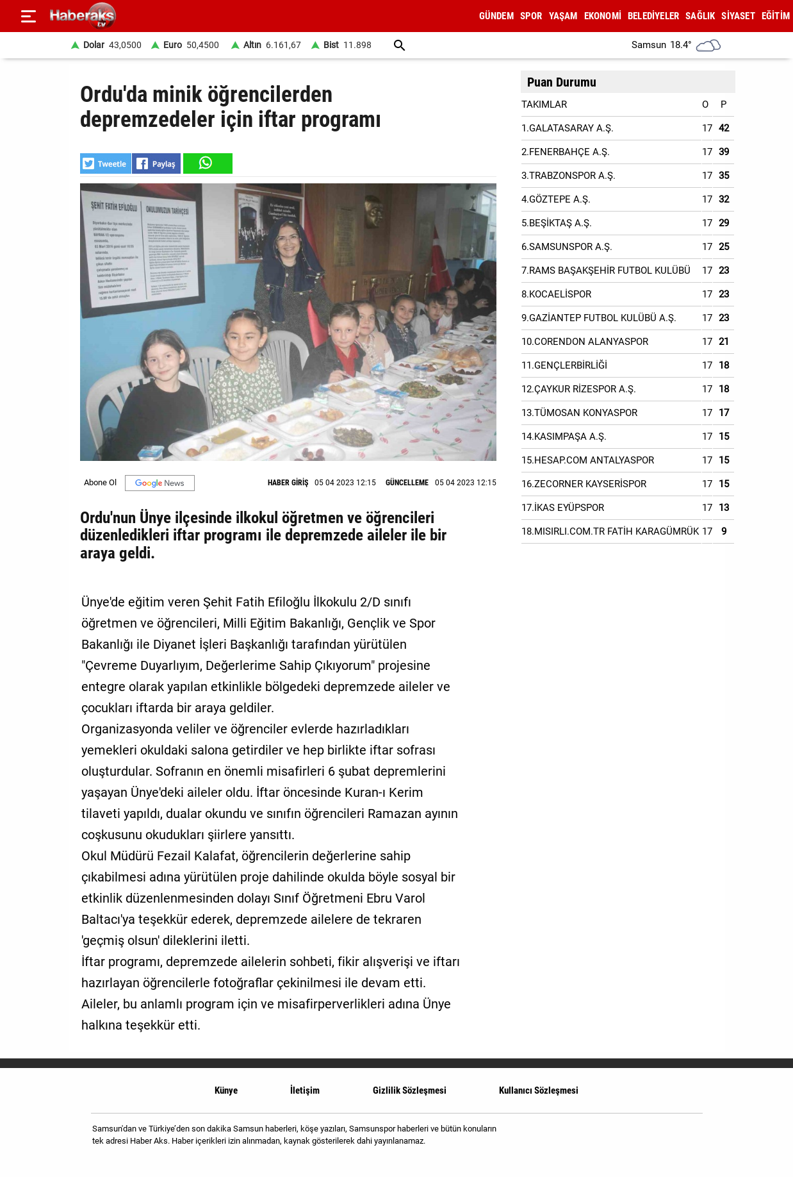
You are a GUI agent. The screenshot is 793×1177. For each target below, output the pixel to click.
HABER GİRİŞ (288, 482)
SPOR (531, 16)
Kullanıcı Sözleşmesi (538, 1090)
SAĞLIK (700, 16)
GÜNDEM (496, 16)
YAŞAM (563, 16)
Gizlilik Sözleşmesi (409, 1090)
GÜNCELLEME (407, 482)
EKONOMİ (602, 16)
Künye (226, 1090)
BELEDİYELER (653, 16)
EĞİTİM (776, 16)
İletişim (305, 1090)
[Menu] (28, 16)
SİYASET (738, 16)
